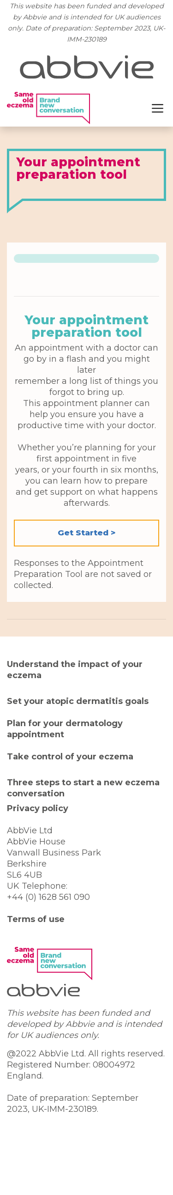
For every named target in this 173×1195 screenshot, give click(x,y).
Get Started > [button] (87, 532)
